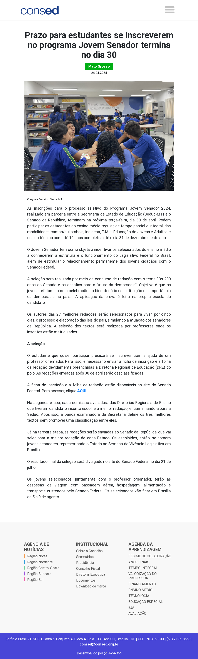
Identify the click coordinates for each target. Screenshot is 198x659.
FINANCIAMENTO (142, 584)
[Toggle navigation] (169, 9)
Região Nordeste (40, 562)
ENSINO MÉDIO (140, 590)
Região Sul (35, 579)
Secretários (85, 557)
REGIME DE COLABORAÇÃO (149, 556)
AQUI (81, 391)
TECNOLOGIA (138, 596)
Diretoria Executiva (90, 574)
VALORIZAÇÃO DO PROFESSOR (142, 576)
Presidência (85, 562)
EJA (131, 607)
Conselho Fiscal (88, 568)
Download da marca (91, 586)
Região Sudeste (39, 574)
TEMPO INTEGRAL (143, 568)
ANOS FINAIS (138, 562)
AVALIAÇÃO (137, 613)
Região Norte (37, 556)
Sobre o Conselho (89, 551)
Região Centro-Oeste (43, 568)
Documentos (86, 580)
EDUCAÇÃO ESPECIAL (145, 601)
